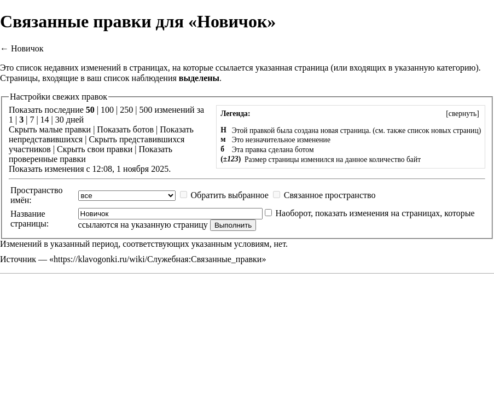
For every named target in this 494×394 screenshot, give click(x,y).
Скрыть (23, 129)
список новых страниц (443, 130)
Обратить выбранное (230, 195)
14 (44, 119)
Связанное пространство (330, 195)
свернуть (462, 113)
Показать (113, 129)
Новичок (27, 48)
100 (107, 109)
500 (145, 109)
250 (126, 109)
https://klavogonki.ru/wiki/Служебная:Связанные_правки (157, 259)
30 (59, 119)
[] (462, 113)
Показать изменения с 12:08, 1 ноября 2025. (90, 168)
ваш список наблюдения (132, 78)
